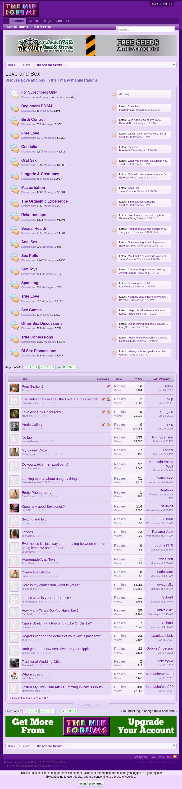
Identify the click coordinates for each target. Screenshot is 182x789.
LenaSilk (27, 510)
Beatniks (166, 490)
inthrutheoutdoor (31, 468)
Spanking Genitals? (139, 283)
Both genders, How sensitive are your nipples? (57, 649)
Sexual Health (33, 228)
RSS (114, 94)
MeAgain (27, 415)
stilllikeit (123, 136)
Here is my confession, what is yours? (51, 585)
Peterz (25, 523)
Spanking (29, 283)
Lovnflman (125, 286)
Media (33, 21)
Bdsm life (133, 106)
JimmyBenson (127, 191)
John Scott (28, 563)
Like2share (28, 678)
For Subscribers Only (39, 92)
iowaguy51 (164, 584)
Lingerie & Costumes (40, 174)
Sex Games (31, 310)
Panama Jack (127, 218)
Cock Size (134, 187)
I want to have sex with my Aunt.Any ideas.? (153, 215)
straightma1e (126, 109)
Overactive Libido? (36, 572)
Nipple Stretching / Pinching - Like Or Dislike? (57, 623)
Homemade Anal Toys (38, 559)
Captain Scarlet (31, 403)
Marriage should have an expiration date (151, 296)
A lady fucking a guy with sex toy (146, 269)
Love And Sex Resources (41, 412)
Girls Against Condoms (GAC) (145, 119)
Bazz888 (124, 300)
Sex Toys (29, 269)
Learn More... (96, 783)
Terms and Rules (149, 762)
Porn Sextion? (33, 386)
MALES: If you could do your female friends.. (153, 256)
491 (65, 367)
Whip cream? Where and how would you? (152, 310)
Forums (18, 21)
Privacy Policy (170, 762)
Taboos (27, 532)
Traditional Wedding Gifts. (42, 661)
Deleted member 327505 (36, 482)
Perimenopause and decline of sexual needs (153, 228)
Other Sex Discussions (42, 323)
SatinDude (165, 478)
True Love (30, 296)
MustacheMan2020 (160, 674)
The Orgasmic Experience (44, 201)
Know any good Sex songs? (43, 506)
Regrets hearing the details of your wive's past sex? (61, 636)
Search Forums (17, 27)
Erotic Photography (36, 492)
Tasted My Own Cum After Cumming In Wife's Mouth (62, 687)
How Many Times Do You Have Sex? (50, 610)
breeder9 (124, 150)
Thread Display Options (91, 705)
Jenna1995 (164, 519)
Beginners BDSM (36, 106)
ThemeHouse (59, 765)
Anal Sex (29, 242)
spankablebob (162, 635)
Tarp (24, 639)
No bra (27, 437)
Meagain (166, 412)
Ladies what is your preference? (46, 598)
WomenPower (30, 441)
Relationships (33, 215)
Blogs (47, 21)
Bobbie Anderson (160, 648)
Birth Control (33, 119)
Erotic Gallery (32, 425)
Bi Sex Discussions (38, 351)
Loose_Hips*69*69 (130, 313)
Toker (25, 390)
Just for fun (28, 652)
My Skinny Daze (34, 450)
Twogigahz (125, 232)
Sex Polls (29, 256)
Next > (73, 367)
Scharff (167, 597)
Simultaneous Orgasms (141, 201)
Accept (82, 783)
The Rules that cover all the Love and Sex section (60, 399)
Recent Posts (42, 27)
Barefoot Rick (127, 177)
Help (152, 756)
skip (170, 399)
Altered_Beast (127, 272)
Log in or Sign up (162, 3)
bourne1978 (29, 551)
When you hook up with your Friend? (149, 351)
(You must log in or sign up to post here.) (149, 711)
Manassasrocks (31, 690)
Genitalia (29, 147)
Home (160, 756)
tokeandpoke (29, 588)
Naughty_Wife (30, 454)
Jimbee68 (27, 665)
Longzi (168, 450)
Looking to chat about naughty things (50, 479)
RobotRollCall (127, 340)
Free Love (30, 133)
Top (169, 756)
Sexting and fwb (34, 519)
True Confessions (37, 337)
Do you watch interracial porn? (45, 464)
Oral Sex (29, 160)
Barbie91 (27, 614)
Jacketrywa (164, 661)
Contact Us (64, 21)
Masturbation (33, 188)
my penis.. (134, 147)
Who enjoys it (32, 674)
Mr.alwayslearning (32, 601)
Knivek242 (125, 123)
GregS (123, 327)
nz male (26, 627)
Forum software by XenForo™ (37, 762)
